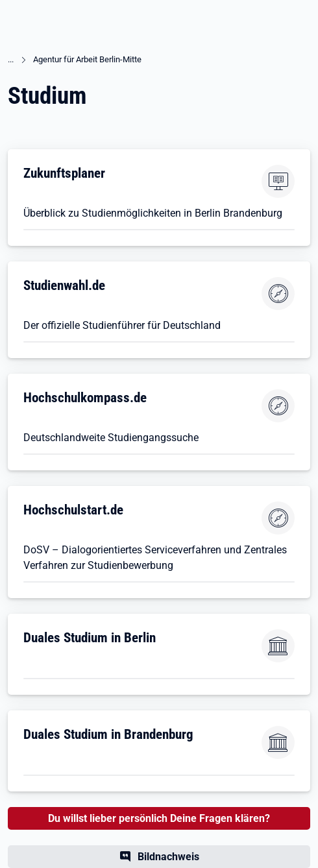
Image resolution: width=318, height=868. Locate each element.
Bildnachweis (168, 856)
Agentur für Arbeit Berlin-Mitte (87, 59)
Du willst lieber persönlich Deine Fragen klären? (159, 818)
